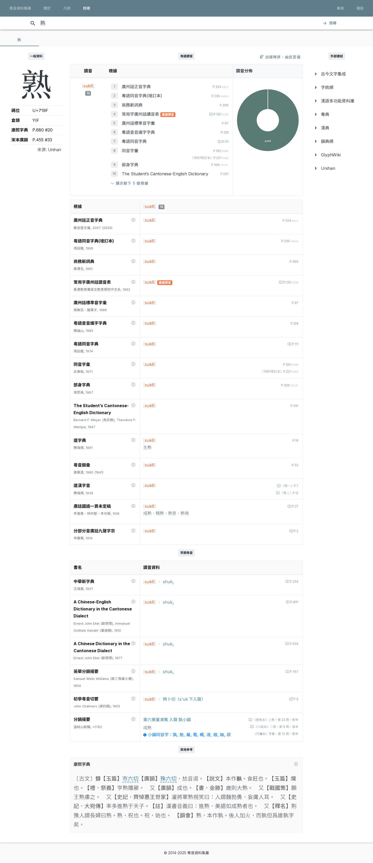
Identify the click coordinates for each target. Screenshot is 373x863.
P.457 (293, 671)
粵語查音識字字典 (138, 132)
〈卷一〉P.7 (288, 486)
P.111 (224, 142)
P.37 (294, 506)
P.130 (220, 114)
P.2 (295, 531)
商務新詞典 (132, 105)
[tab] (19, 40)
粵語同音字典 (134, 141)
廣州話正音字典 (136, 86)
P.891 (293, 602)
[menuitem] (337, 74)
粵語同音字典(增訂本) (142, 95)
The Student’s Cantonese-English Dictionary (165, 173)
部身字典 (130, 164)
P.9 (295, 699)
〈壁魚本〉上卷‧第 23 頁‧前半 (273, 720)
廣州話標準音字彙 (138, 123)
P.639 (293, 644)
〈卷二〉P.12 (288, 493)
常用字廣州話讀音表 (141, 114)
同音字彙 (130, 150)
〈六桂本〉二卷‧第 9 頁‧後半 (273, 727)
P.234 (293, 581)
